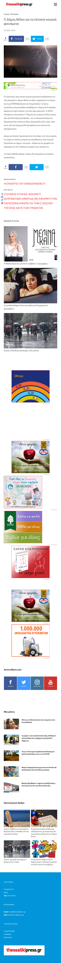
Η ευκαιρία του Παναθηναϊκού (24, 183)
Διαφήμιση (7, 934)
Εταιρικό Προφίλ (9, 931)
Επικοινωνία (8, 937)
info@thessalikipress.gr (17, 912)
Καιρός (7, 14)
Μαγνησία (14, 14)
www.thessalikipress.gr (16, 915)
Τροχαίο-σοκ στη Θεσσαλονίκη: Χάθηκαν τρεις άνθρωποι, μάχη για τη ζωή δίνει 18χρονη (39, 738)
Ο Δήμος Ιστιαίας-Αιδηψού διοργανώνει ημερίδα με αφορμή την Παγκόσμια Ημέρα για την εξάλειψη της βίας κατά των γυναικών (30, 201)
